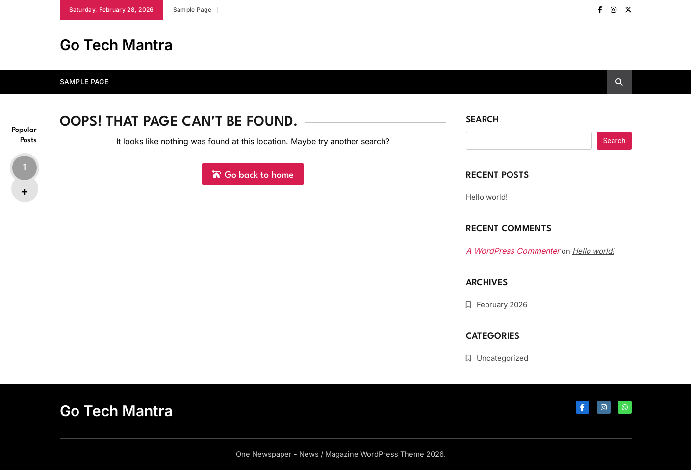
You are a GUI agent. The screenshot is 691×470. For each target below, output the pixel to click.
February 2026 (502, 304)
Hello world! (487, 197)
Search (482, 120)
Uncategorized (502, 358)
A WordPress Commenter (513, 251)
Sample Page (192, 9)
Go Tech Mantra (116, 44)
